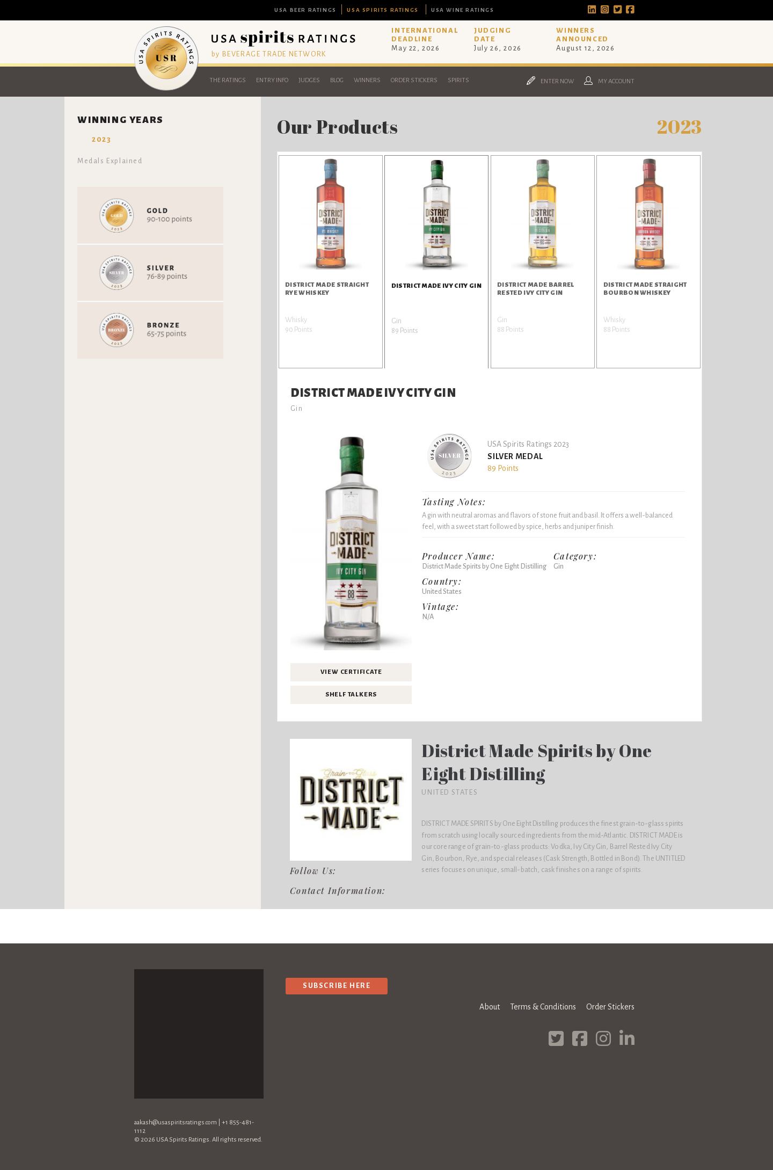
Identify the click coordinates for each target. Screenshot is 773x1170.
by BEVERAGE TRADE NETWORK (269, 54)
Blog (337, 80)
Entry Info (272, 80)
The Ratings (227, 80)
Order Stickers (414, 80)
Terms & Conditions (543, 1006)
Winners (367, 80)
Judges (309, 80)
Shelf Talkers (351, 694)
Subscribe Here (336, 986)
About (489, 1006)
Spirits (458, 80)
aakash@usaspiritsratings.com (175, 1122)
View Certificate (351, 671)
